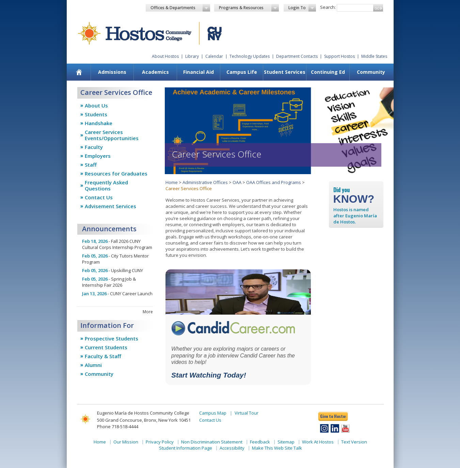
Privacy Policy (160, 442)
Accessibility (232, 448)
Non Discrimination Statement (211, 442)
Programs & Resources (249, 8)
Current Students (106, 347)
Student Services (284, 72)
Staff (91, 165)
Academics (155, 72)
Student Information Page (185, 448)
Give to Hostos (333, 416)
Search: (328, 7)
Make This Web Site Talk (277, 448)
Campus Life (241, 72)
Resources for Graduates (116, 173)
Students (96, 114)
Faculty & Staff (103, 356)
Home (171, 182)
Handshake (98, 123)
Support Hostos (339, 56)
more (148, 311)
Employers (98, 156)
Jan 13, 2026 (94, 293)
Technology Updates (249, 56)
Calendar (214, 56)
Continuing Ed (328, 72)
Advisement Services (110, 206)
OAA (237, 182)
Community (371, 72)
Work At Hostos (318, 442)
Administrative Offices (205, 182)
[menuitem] (78, 72)
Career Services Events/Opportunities (112, 135)
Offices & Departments (180, 8)
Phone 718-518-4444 (117, 426)
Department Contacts (297, 56)
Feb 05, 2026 (95, 256)
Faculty (94, 147)
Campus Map (212, 413)
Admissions (112, 72)
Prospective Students (111, 338)
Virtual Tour (246, 413)
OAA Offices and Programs (273, 182)
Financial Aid (198, 72)
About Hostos (165, 56)
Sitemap (286, 442)
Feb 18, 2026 (95, 241)
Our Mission (125, 442)
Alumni (93, 365)
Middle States (374, 56)
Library (192, 56)
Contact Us (99, 197)
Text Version (354, 442)
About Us (96, 105)
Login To (302, 8)
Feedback (260, 442)
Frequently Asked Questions (106, 185)
